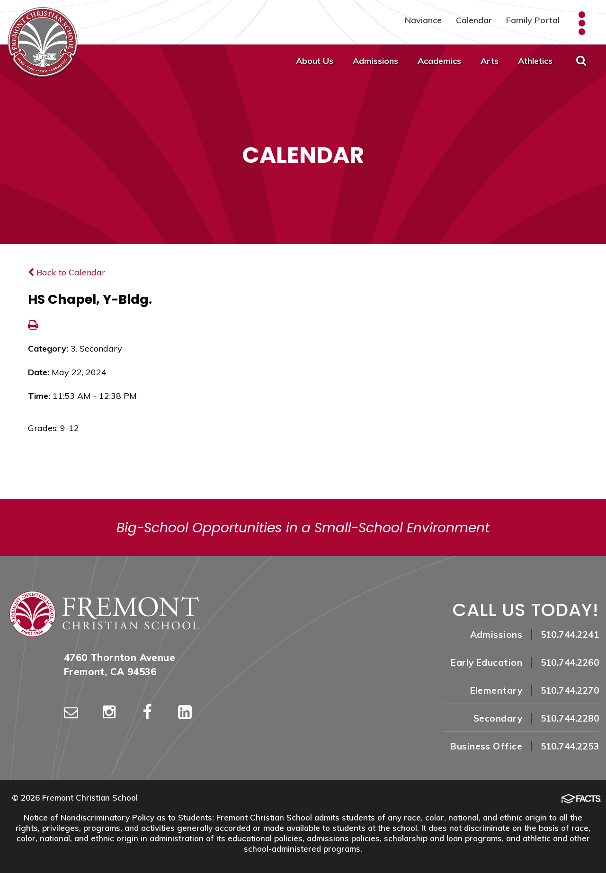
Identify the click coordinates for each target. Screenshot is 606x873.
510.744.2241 (570, 634)
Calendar (474, 20)
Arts (490, 60)
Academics (439, 60)
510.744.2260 (570, 662)
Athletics (535, 60)
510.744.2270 (570, 690)
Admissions (375, 60)
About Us (314, 60)
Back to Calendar (66, 272)
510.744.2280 (570, 718)
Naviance (423, 20)
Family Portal (533, 20)
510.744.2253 (570, 746)
